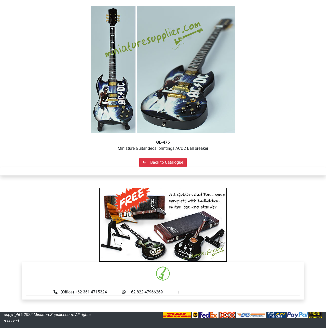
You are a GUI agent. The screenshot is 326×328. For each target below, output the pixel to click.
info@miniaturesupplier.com (209, 292)
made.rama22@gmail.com (261, 292)
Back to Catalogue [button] (163, 162)
